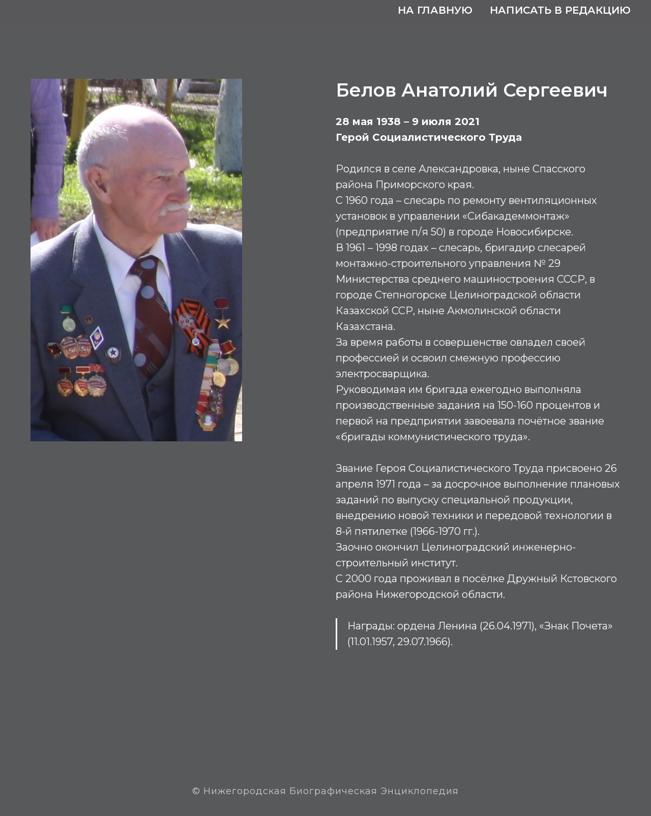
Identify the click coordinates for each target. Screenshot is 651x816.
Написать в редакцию (560, 10)
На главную (435, 10)
